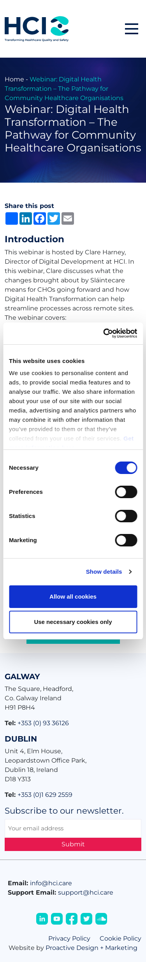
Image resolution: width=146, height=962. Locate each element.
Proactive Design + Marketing (91, 947)
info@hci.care (51, 883)
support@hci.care (85, 892)
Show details (104, 571)
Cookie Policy (120, 938)
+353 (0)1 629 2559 (45, 794)
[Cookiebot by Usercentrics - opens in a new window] (104, 333)
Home (14, 79)
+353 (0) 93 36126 (43, 723)
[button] (131, 29)
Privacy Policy (69, 938)
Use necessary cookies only (73, 621)
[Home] (37, 28)
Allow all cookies (73, 596)
